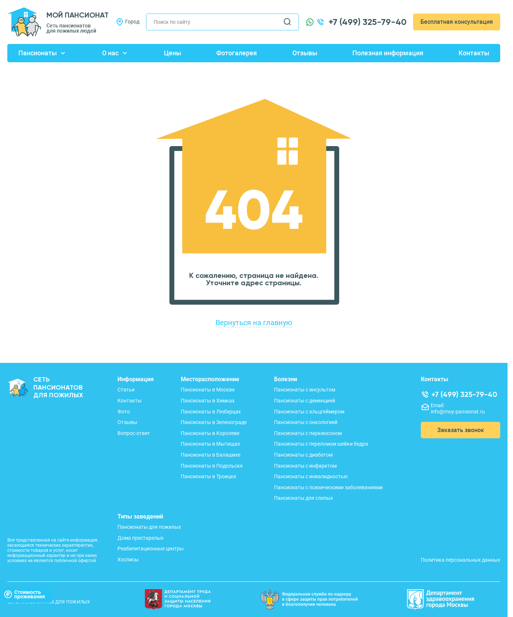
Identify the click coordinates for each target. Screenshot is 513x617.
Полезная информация (387, 53)
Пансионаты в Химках (208, 401)
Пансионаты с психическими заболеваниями (328, 487)
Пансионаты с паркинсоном (308, 433)
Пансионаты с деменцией (304, 401)
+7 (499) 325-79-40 (368, 22)
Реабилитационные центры (150, 548)
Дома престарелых (140, 538)
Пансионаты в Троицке (208, 476)
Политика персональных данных (460, 560)
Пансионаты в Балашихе (210, 455)
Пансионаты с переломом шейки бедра (321, 444)
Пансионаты (37, 53)
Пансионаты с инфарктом (305, 466)
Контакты (473, 53)
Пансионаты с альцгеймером (309, 412)
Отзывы (304, 53)
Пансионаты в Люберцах (211, 412)
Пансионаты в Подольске (212, 466)
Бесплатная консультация (456, 21)
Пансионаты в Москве (208, 390)
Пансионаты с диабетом (303, 455)
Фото (123, 412)
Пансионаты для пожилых (149, 527)
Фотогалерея (236, 53)
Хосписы (128, 559)
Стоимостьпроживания (24, 594)
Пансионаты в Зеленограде (214, 422)
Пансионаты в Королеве (210, 433)
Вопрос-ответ (133, 433)
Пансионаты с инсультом (304, 390)
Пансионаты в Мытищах (210, 444)
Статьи (126, 390)
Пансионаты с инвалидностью (311, 476)
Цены (172, 53)
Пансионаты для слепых (303, 498)
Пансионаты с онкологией (305, 422)
